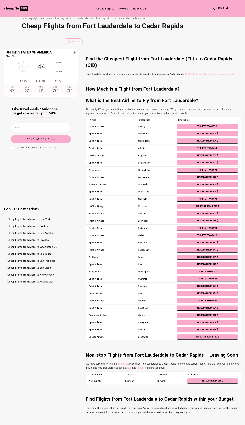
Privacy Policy (49, 147)
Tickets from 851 (207, 257)
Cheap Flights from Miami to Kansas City (30, 281)
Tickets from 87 (207, 170)
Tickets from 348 (207, 315)
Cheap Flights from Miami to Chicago (28, 240)
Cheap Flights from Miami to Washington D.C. (32, 246)
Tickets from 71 (207, 126)
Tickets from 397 (207, 286)
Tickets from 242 (207, 162)
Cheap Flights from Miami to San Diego (29, 267)
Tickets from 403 (207, 191)
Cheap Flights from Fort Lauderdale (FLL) (73, 18)
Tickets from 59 (207, 300)
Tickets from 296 (207, 329)
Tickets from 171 (207, 293)
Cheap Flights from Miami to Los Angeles (30, 233)
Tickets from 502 (207, 155)
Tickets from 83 (207, 228)
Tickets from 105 (207, 133)
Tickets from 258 (207, 220)
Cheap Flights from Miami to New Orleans (30, 274)
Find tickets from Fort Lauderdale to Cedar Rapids (212, 74)
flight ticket (123, 363)
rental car (142, 367)
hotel (129, 367)
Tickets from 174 (207, 140)
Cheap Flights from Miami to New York (28, 219)
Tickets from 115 (207, 264)
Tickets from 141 (207, 249)
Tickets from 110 (207, 177)
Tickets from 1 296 (207, 206)
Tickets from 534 (207, 308)
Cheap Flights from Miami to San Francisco (31, 260)
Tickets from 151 (207, 213)
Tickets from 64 (207, 148)
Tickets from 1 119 (207, 336)
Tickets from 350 (212, 380)
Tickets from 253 (207, 184)
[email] (41, 127)
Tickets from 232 (207, 242)
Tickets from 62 (207, 235)
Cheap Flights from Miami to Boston (27, 226)
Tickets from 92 (207, 278)
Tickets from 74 (207, 271)
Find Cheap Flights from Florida (37, 18)
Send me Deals (41, 139)
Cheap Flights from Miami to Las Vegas (29, 253)
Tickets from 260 (207, 322)
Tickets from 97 (207, 199)
